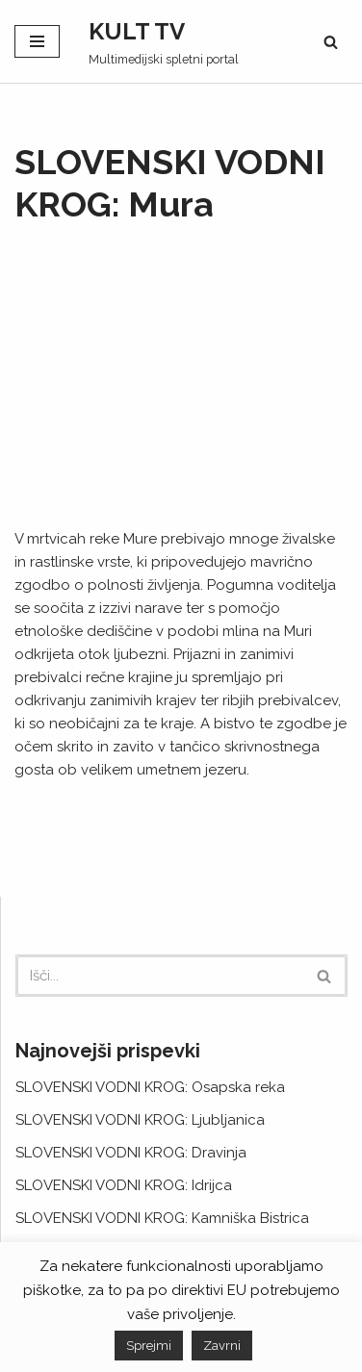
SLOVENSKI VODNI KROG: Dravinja (130, 1152)
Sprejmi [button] (148, 1345)
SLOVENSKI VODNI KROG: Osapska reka (150, 1087)
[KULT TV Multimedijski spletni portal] (164, 41)
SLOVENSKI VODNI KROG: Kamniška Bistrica (162, 1218)
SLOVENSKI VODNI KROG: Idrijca (123, 1185)
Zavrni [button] (222, 1345)
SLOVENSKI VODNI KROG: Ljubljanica (140, 1120)
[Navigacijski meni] (37, 41)
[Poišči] (330, 42)
